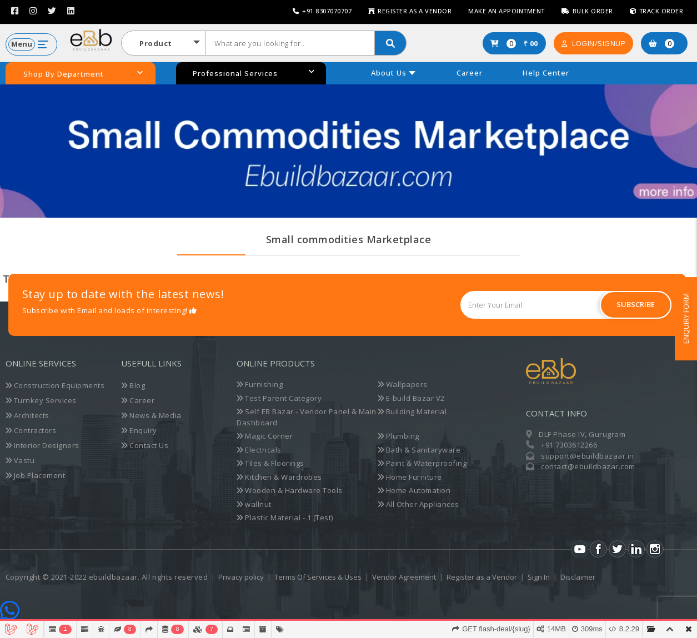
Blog (133, 385)
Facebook (598, 548)
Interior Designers (42, 445)
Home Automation (414, 490)
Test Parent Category (279, 398)
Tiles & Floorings (270, 463)
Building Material (412, 411)
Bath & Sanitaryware (419, 450)
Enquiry (139, 430)
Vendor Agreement (404, 577)
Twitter (617, 548)
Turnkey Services (41, 400)
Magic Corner (265, 436)
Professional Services (254, 73)
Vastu (20, 460)
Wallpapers (403, 384)
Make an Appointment (506, 11)
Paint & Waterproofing (422, 463)
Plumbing (398, 436)
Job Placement (36, 475)
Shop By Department (83, 74)
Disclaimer (577, 577)
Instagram (655, 548)
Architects (27, 415)
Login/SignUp (593, 43)
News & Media (151, 415)
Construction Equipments (55, 385)
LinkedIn (636, 548)
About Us (389, 73)
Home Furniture (410, 477)
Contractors (31, 430)
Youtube (579, 548)
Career (470, 73)
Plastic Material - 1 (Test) (285, 518)
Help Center (546, 73)
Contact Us (144, 445)
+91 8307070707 (322, 11)
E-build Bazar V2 (411, 398)
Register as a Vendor (410, 11)
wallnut (254, 504)
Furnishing (260, 384)
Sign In (539, 577)
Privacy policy (241, 577)
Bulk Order (587, 11)
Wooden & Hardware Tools (290, 490)
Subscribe (635, 304)
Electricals (259, 450)
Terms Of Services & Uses (318, 577)
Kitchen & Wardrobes (279, 477)
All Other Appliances (418, 504)
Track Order (657, 11)
